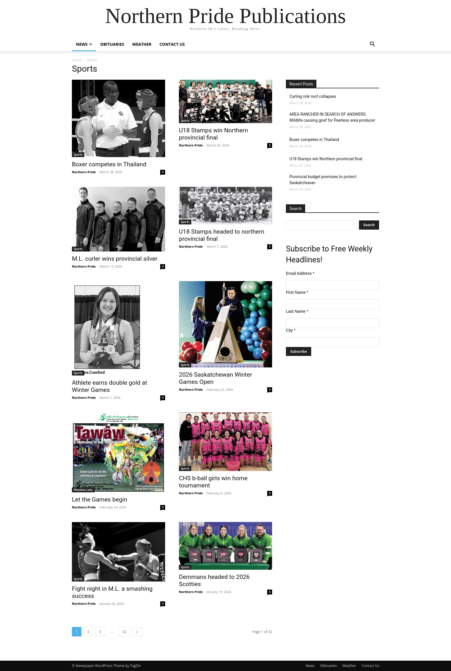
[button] (372, 44)
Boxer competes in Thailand (109, 164)
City (290, 330)
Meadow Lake (83, 490)
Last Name (297, 311)
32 (125, 631)
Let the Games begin (99, 499)
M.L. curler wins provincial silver (114, 258)
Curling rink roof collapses (312, 96)
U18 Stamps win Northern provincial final (213, 134)
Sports (78, 154)
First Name (297, 292)
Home (77, 60)
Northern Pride (84, 172)
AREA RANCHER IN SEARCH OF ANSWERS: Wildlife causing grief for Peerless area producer (332, 117)
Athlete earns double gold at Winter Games (109, 386)
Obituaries (112, 44)
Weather (141, 44)
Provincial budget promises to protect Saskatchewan (322, 179)
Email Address (300, 273)
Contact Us (172, 44)
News (81, 44)
